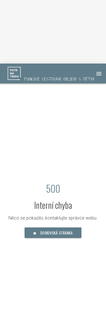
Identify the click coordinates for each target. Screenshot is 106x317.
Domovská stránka (53, 233)
